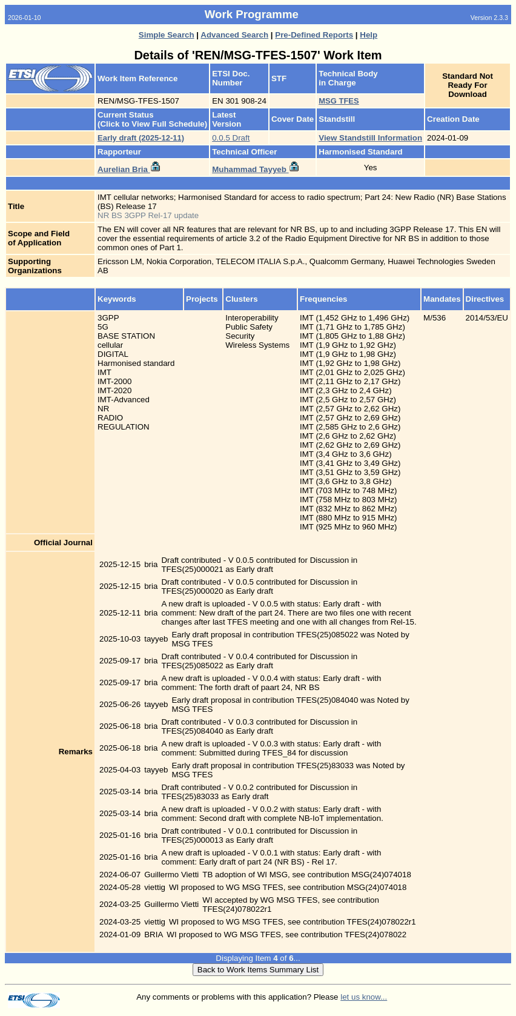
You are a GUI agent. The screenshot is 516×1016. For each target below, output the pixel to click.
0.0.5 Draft (231, 137)
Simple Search (166, 34)
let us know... (363, 996)
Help (368, 34)
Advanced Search (234, 34)
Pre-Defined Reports (314, 34)
